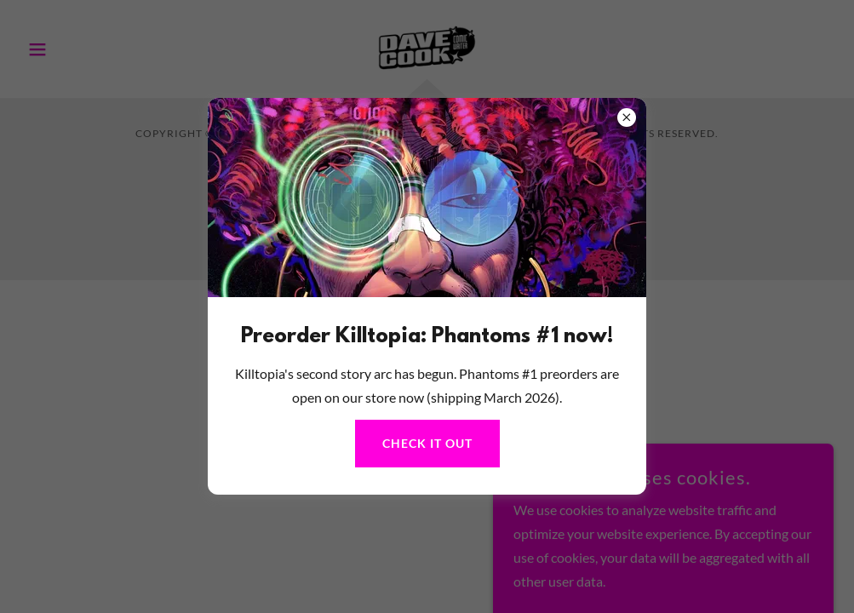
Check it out (427, 443)
